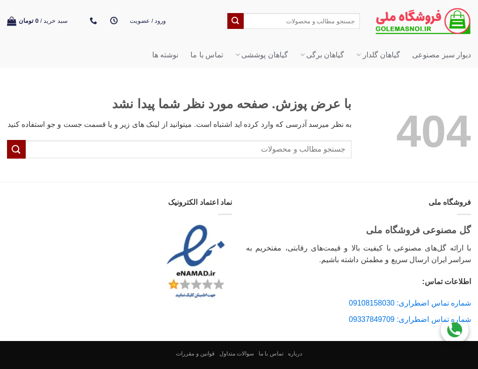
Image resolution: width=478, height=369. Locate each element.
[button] (148, 21)
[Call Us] (455, 327)
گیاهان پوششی (261, 54)
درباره (295, 353)
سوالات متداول (236, 353)
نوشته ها (165, 55)
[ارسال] (235, 21)
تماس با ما (206, 55)
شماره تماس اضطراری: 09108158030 (410, 303)
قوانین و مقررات (195, 353)
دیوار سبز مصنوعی (441, 55)
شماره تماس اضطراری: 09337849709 (410, 319)
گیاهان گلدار (378, 54)
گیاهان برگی (322, 54)
